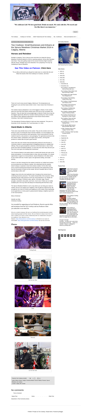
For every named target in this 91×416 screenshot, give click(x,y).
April (62, 148)
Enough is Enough (64, 220)
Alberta (16, 380)
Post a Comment (18, 393)
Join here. (46, 73)
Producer (44, 380)
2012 (61, 161)
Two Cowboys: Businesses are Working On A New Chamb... (68, 115)
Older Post (51, 396)
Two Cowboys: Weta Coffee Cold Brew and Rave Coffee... (69, 91)
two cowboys (19, 381)
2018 (61, 77)
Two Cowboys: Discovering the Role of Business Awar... (68, 105)
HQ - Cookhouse (58, 36)
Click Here (46, 68)
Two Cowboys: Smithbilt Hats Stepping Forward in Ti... (68, 109)
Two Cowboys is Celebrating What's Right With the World (72, 209)
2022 (61, 71)
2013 (61, 159)
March (63, 150)
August (63, 140)
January (63, 155)
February (63, 152)
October (63, 136)
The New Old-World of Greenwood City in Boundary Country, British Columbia (72, 184)
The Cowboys (14, 36)
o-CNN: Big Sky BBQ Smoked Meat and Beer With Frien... (68, 126)
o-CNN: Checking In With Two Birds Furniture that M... (69, 132)
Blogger (61, 411)
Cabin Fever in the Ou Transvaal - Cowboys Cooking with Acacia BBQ (72, 170)
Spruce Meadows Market (20, 186)
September (64, 138)
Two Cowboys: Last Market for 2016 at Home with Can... (68, 88)
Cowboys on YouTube (25, 36)
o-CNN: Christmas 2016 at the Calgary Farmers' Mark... (68, 129)
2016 (61, 82)
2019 (61, 75)
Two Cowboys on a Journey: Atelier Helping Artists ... (69, 122)
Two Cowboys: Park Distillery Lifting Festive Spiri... (68, 98)
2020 (61, 73)
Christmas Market (30, 380)
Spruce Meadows (23, 109)
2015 (61, 157)
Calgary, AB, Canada (20, 383)
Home (33, 396)
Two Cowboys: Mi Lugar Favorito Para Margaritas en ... (69, 95)
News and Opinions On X (70, 36)
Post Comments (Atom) (23, 399)
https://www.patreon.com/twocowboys (25, 219)
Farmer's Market (38, 380)
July (62, 142)
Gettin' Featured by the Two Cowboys (42, 36)
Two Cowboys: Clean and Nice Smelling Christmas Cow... (68, 119)
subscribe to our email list (21, 208)
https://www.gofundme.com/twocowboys (28, 220)
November (64, 86)
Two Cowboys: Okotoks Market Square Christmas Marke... (68, 112)
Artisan (20, 380)
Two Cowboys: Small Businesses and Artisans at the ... (69, 102)
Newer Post (14, 396)
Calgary (24, 380)
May (62, 146)
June (62, 144)
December (64, 83)
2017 (61, 79)
